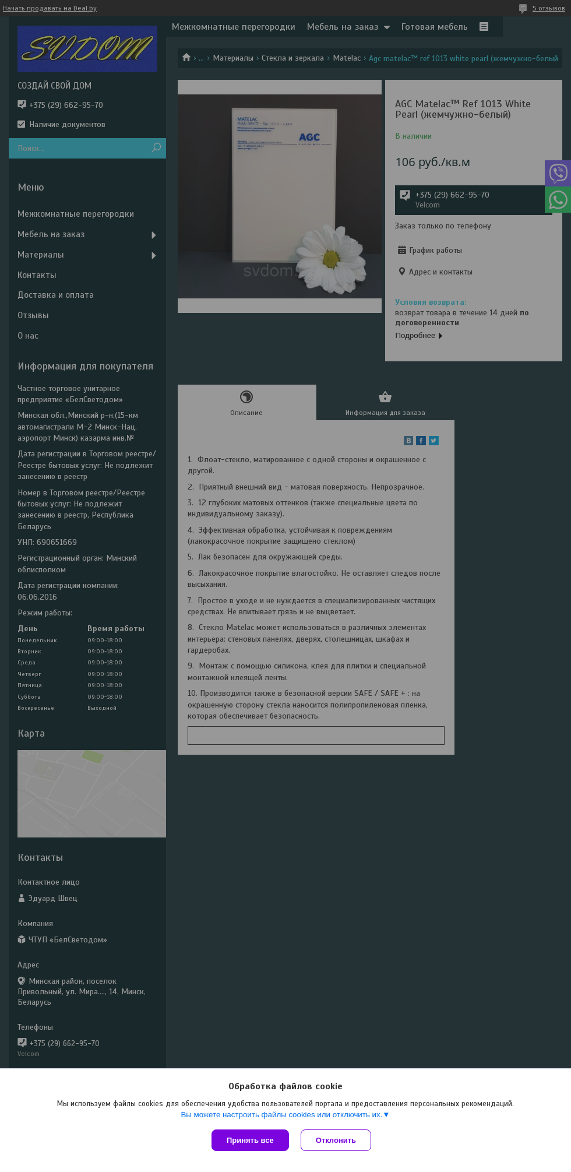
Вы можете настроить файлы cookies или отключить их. (281, 1114)
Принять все (250, 1140)
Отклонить (336, 1140)
